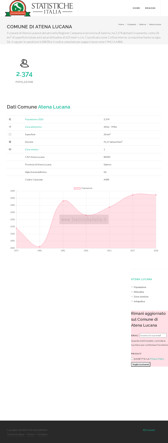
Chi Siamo (42, 434)
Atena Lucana (155, 24)
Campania (131, 24)
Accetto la (140, 359)
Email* (135, 335)
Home (121, 24)
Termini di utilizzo (15, 434)
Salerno (142, 24)
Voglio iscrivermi (140, 364)
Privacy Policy (157, 358)
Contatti (149, 430)
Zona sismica (31, 149)
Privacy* (136, 353)
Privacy (31, 434)
